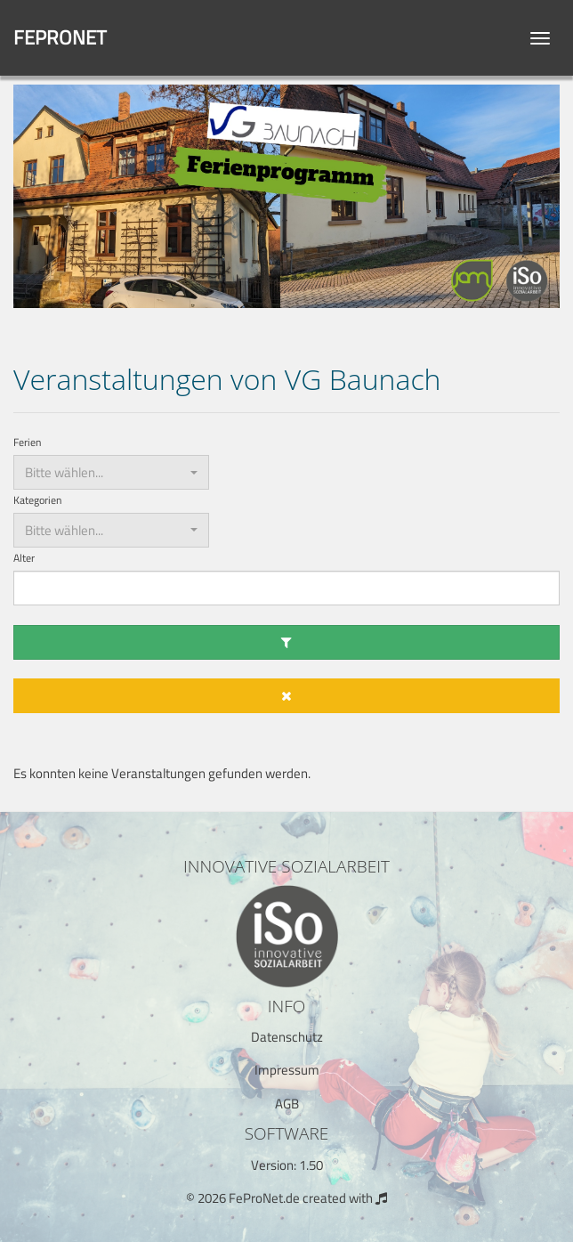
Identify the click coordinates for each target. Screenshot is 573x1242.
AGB (287, 1103)
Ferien (27, 443)
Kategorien (37, 500)
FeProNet (60, 37)
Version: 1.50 (287, 1165)
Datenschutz (287, 1037)
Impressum (286, 1069)
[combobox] (111, 472)
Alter (24, 558)
